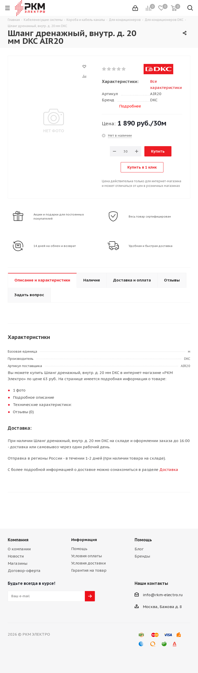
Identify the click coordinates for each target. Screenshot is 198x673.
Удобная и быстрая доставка (150, 246)
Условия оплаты (86, 555)
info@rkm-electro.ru (163, 594)
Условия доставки (88, 563)
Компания (18, 539)
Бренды (142, 556)
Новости (16, 556)
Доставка (168, 469)
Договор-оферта (24, 570)
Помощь (79, 548)
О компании (19, 548)
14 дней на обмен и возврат (55, 246)
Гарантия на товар (88, 570)
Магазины (17, 563)
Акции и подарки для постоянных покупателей (59, 216)
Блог (139, 548)
